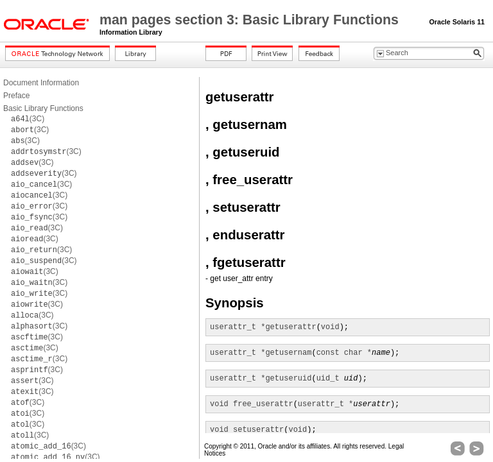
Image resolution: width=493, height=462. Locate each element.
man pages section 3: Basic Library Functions (250, 20)
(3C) (27, 118)
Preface (16, 95)
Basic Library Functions (43, 108)
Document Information (41, 82)
